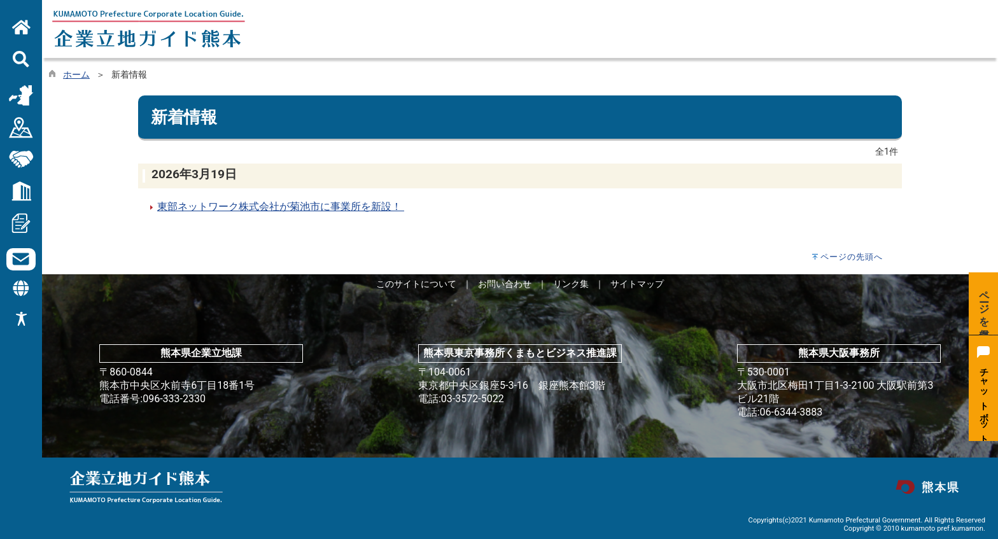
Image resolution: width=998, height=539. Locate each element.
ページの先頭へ (851, 257)
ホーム (76, 74)
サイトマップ (637, 284)
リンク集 (571, 284)
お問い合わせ (504, 284)
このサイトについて (416, 284)
